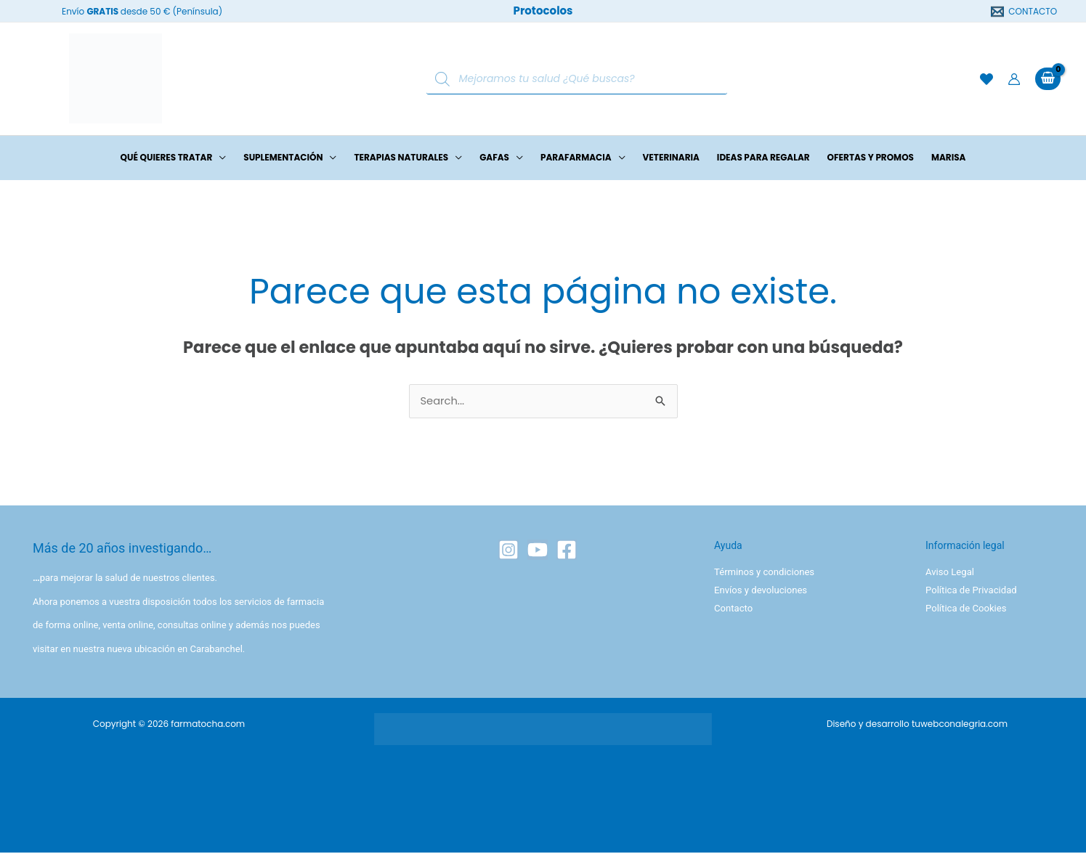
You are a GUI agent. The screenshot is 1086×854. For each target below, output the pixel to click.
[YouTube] (537, 551)
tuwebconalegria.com (960, 725)
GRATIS (102, 11)
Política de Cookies (965, 608)
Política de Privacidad (970, 591)
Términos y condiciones (764, 573)
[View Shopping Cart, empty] (1048, 79)
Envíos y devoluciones (760, 591)
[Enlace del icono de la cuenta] (1014, 79)
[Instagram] (508, 551)
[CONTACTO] (1024, 11)
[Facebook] (566, 551)
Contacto (733, 608)
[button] (219, 157)
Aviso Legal (949, 573)
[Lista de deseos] (986, 79)
